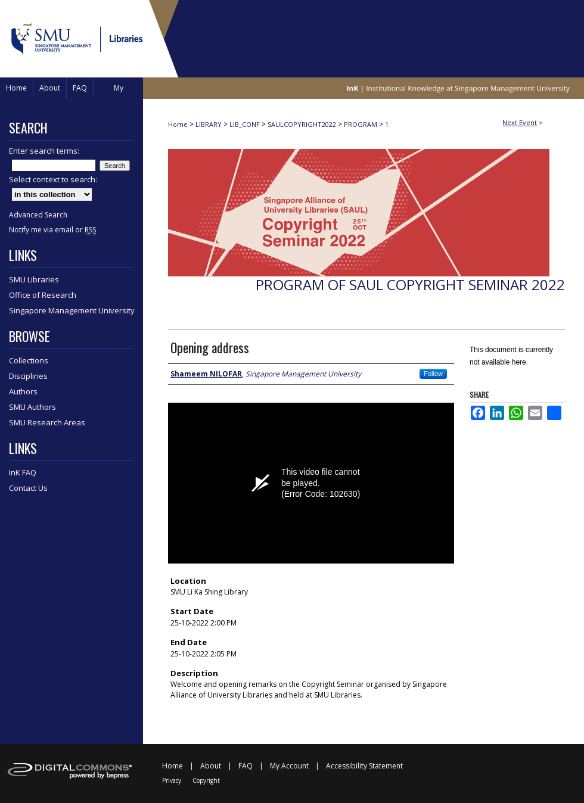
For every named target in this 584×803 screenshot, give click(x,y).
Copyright (206, 780)
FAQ (245, 766)
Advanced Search (38, 215)
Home (178, 124)
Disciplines (28, 376)
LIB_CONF (245, 124)
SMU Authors (32, 407)
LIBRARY (209, 124)
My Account (289, 766)
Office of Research (42, 295)
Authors (23, 391)
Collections (28, 360)
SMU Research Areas (47, 422)
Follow (433, 373)
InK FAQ (22, 472)
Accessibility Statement (364, 766)
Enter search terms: (44, 150)
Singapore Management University (72, 310)
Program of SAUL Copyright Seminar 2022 (410, 284)
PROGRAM (361, 124)
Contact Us (28, 488)
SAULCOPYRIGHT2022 (303, 124)
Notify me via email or (52, 230)
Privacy (171, 780)
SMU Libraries (34, 279)
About (210, 766)
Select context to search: (53, 179)
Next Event (519, 122)
